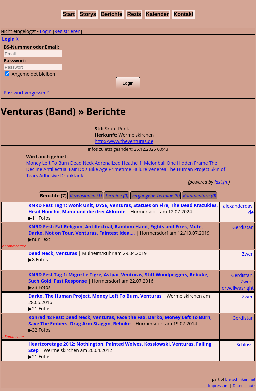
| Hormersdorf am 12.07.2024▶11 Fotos (110, 211)
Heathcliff (132, 163)
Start (69, 14)
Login (45, 31)
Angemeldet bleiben (30, 74)
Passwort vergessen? (26, 92)
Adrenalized (107, 163)
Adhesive (49, 175)
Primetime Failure (128, 169)
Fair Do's (78, 169)
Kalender (157, 14)
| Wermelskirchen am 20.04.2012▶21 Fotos (106, 350)
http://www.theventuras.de (124, 141)
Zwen (248, 254)
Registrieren (67, 31)
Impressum (218, 385)
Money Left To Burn (47, 163)
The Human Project (188, 169)
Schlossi (245, 344)
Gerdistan (243, 227)
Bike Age (98, 169)
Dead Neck (81, 163)
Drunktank (71, 175)
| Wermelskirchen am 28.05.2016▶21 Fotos (106, 302)
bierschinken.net (240, 379)
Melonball (154, 163)
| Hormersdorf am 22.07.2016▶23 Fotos (105, 280)
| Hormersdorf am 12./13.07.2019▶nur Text (106, 235)
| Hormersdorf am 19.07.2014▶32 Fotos (107, 326)
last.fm (221, 182)
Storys (88, 14)
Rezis (134, 14)
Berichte (111, 14)
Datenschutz (244, 385)
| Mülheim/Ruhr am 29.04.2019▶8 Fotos (74, 256)
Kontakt (184, 14)
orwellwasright (238, 288)
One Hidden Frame (187, 163)
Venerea (157, 169)
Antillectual (55, 169)
